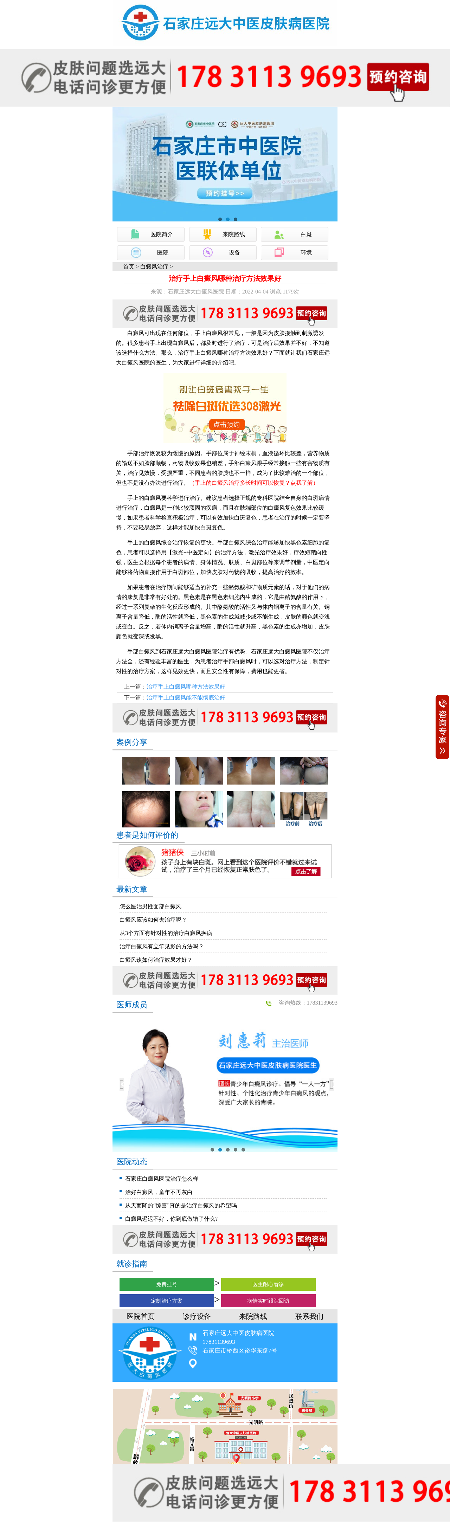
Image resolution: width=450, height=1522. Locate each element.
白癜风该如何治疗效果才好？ (156, 960)
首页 (128, 267)
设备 (234, 253)
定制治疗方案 (166, 1301)
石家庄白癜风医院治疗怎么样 (161, 1179)
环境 (306, 253)
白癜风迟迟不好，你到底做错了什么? (171, 1219)
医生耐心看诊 (268, 1284)
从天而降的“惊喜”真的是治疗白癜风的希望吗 (181, 1205)
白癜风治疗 (154, 267)
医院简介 (161, 234)
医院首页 (141, 1316)
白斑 (306, 234)
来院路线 (234, 234)
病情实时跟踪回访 (268, 1301)
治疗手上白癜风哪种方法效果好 (186, 687)
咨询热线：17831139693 (308, 1003)
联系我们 (309, 1316)
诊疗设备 (197, 1316)
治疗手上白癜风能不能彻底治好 (186, 698)
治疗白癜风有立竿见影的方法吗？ (162, 946)
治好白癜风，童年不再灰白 (159, 1192)
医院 (162, 253)
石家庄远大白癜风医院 (189, 651)
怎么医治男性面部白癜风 (150, 906)
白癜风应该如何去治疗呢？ (153, 920)
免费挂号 (166, 1284)
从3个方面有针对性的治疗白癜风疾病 (166, 933)
